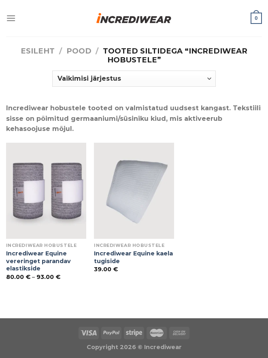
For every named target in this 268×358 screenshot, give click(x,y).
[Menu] (11, 18)
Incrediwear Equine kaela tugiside (133, 257)
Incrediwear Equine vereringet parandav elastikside (38, 261)
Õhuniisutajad (91, 313)
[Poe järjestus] (133, 79)
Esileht (38, 51)
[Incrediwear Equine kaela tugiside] (134, 191)
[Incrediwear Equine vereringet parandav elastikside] (46, 191)
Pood (78, 51)
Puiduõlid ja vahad (32, 313)
